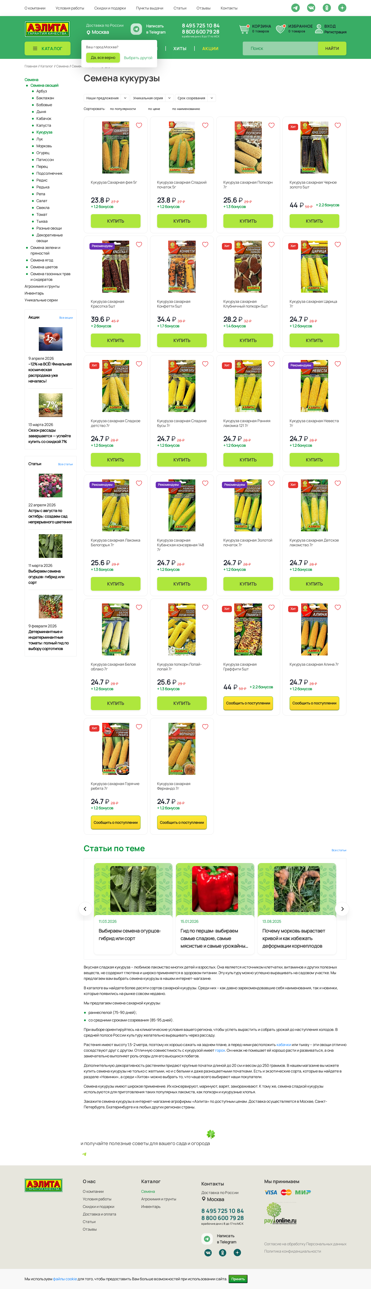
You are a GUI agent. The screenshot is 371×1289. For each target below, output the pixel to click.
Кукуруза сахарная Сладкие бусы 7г (182, 423)
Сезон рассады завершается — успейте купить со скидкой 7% (49, 436)
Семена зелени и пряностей (45, 250)
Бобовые (44, 104)
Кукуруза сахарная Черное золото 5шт (313, 185)
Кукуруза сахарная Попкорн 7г (248, 185)
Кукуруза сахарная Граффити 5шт (240, 667)
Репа (40, 193)
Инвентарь (34, 293)
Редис (42, 180)
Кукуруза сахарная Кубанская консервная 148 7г (180, 545)
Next (342, 911)
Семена (31, 79)
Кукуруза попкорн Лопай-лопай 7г (179, 667)
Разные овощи (49, 228)
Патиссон (45, 159)
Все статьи (65, 464)
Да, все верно (103, 57)
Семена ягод (42, 260)
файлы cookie (65, 1278)
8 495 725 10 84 (201, 25)
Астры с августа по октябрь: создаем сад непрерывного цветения (50, 516)
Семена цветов (44, 266)
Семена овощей (44, 85)
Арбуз (41, 91)
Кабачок (43, 118)
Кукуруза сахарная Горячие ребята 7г (115, 786)
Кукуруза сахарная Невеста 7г (314, 423)
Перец (42, 166)
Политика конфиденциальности (292, 1251)
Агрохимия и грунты (42, 286)
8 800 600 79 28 (200, 31)
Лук (39, 139)
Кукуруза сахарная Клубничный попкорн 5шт (245, 304)
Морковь (44, 145)
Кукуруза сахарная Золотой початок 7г (247, 542)
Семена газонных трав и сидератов (51, 276)
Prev (85, 911)
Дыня (41, 111)
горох (220, 1050)
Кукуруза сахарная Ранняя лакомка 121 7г (246, 423)
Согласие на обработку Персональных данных (305, 1243)
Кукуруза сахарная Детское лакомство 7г (314, 542)
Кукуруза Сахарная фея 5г (114, 182)
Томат (41, 214)
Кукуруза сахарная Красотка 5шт (107, 304)
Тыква (42, 221)
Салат (41, 200)
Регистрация (335, 32)
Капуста (43, 125)
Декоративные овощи (49, 237)
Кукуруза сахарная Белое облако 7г (113, 667)
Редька (42, 187)
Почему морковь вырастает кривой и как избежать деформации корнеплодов (293, 938)
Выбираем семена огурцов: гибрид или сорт (46, 577)
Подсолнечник (49, 173)
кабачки (284, 1044)
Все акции (66, 318)
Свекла (42, 207)
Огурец (42, 152)
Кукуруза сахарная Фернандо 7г (173, 786)
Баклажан (45, 97)
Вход (330, 26)
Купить (115, 221)
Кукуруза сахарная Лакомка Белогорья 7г (115, 542)
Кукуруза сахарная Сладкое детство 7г (115, 423)
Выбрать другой (138, 57)
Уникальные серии (41, 300)
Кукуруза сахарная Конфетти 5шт (173, 304)
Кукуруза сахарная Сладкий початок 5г (182, 185)
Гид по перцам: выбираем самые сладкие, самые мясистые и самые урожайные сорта (214, 939)
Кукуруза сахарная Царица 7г (313, 304)
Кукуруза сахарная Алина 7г (314, 664)
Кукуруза (44, 132)
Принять (238, 1279)
